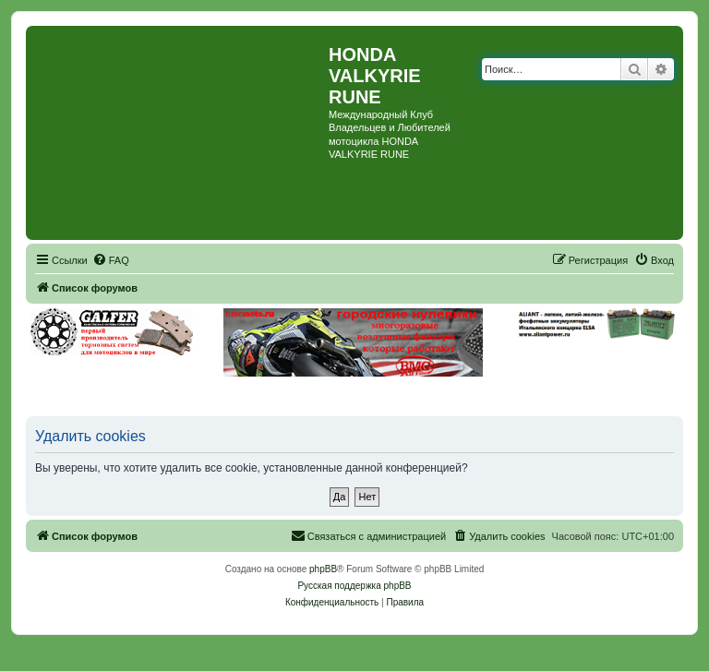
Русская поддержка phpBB (354, 586)
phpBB (323, 569)
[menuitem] (110, 260)
